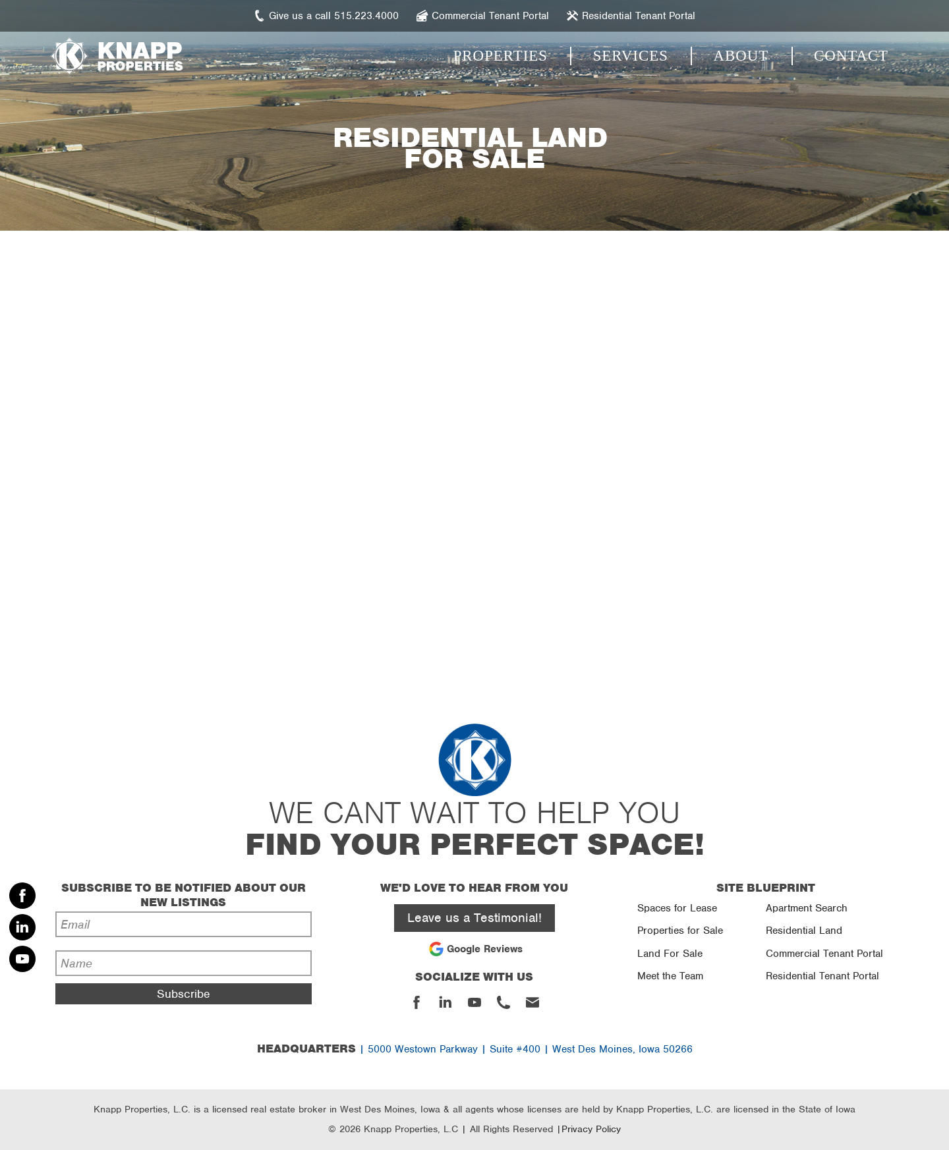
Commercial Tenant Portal (824, 953)
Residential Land (804, 930)
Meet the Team (670, 976)
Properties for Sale (680, 930)
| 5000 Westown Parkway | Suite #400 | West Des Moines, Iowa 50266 (475, 1049)
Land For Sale (670, 953)
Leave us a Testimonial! (474, 917)
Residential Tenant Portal (822, 976)
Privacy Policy (591, 1129)
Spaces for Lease (677, 908)
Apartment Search (807, 908)
